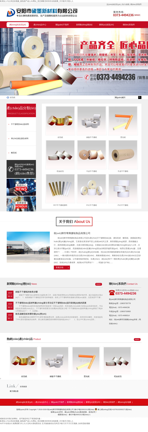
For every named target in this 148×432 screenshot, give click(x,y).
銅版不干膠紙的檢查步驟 (26, 292)
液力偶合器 (14, 391)
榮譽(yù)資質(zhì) (106, 25)
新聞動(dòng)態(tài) (84, 25)
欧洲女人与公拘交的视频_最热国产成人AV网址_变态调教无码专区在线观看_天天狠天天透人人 (36, 1)
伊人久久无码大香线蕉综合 (30, 423)
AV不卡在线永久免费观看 (10, 423)
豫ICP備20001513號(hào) (84, 409)
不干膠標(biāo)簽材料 (20, 124)
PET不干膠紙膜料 (60, 205)
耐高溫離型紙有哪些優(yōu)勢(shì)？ (30, 314)
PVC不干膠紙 (91, 205)
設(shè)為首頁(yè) (114, 4)
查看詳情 (59, 267)
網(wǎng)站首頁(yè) (17, 25)
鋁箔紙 (12, 97)
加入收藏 (125, 4)
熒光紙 (123, 137)
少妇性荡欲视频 (84, 423)
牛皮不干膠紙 (91, 171)
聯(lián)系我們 (136, 4)
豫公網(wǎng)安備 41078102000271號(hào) (113, 409)
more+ (98, 284)
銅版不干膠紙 (91, 137)
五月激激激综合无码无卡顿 (52, 423)
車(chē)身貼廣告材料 (20, 138)
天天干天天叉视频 (70, 423)
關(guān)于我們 (62, 25)
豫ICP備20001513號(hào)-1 (79, 415)
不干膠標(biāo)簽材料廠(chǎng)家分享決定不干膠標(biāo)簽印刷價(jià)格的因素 (50, 303)
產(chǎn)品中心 (40, 25)
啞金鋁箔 (60, 171)
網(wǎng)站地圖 (124, 402)
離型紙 (14, 153)
